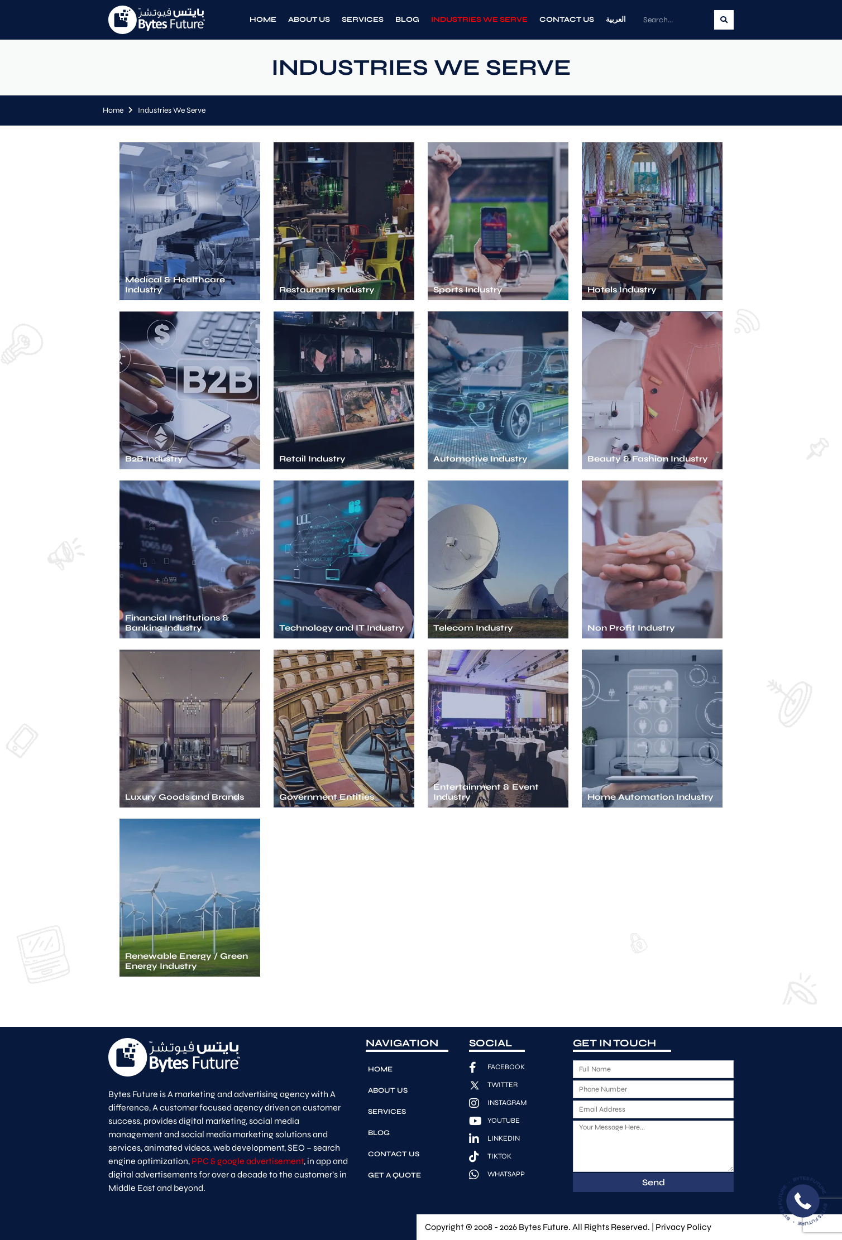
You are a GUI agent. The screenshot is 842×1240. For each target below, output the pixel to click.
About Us (309, 19)
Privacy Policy (683, 1227)
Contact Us (566, 19)
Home (263, 19)
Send (653, 1182)
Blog (407, 19)
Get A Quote (394, 1175)
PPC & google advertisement (248, 1161)
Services (363, 19)
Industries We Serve (479, 19)
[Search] (724, 20)
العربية (616, 19)
